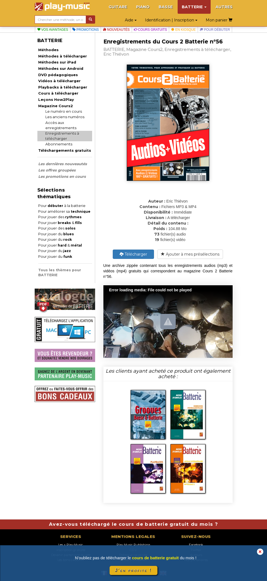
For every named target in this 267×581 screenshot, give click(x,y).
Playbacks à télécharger (62, 87)
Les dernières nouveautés (62, 164)
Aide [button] (131, 20)
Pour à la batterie (62, 206)
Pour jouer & (60, 223)
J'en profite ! (133, 570)
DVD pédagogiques (58, 75)
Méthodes (48, 50)
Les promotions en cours (62, 176)
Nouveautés (116, 30)
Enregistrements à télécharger (62, 136)
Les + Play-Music (70, 545)
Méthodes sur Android (60, 68)
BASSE (166, 6)
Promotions (85, 30)
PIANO (143, 6)
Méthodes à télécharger (62, 56)
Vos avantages (52, 30)
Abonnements (58, 144)
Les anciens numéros (64, 117)
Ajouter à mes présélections (190, 254)
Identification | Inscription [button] (171, 20)
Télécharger (133, 254)
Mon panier (219, 20)
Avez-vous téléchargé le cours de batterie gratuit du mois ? (133, 524)
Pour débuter (215, 30)
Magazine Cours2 (55, 106)
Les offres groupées (57, 170)
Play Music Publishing (133, 545)
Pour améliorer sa (64, 211)
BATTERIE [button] (194, 6)
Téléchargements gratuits (64, 150)
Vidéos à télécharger (59, 81)
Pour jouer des (60, 217)
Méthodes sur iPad (57, 62)
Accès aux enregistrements (60, 125)
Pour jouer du (56, 234)
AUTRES (224, 6)
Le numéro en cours (63, 111)
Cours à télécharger (58, 93)
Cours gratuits (150, 30)
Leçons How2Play (56, 99)
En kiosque (183, 30)
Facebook (196, 545)
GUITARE (118, 6)
